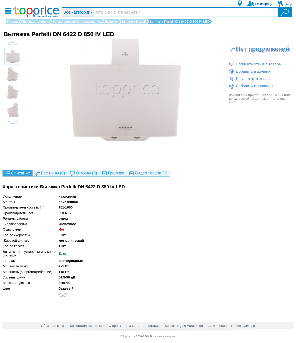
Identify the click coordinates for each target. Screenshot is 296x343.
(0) (50, 173)
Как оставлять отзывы (87, 326)
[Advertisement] (148, 155)
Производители (243, 326)
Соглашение (217, 326)
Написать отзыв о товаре (255, 64)
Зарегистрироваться (145, 326)
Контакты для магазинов (184, 326)
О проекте (116, 326)
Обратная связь (53, 326)
